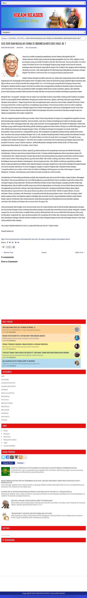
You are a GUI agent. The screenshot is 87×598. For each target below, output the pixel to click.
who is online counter (3, 535)
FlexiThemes (21, 596)
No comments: (31, 47)
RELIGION (5, 410)
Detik (6, 431)
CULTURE (12, 38)
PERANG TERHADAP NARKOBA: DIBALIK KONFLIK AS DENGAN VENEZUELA (25, 344)
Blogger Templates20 (70, 596)
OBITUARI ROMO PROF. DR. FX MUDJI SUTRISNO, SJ (18, 327)
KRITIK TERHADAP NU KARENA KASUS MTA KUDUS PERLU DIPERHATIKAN (44, 468)
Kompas (7, 434)
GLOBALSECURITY (8, 386)
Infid (5, 443)
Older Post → (80, 252)
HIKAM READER (42, 593)
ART (2, 376)
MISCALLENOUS (7, 393)
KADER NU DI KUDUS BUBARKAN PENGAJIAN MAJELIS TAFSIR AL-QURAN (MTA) (36, 491)
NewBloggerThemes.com (45, 596)
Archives (20, 463)
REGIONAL (5, 406)
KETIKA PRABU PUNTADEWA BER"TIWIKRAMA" (32, 500)
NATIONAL (5, 396)
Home (4, 38)
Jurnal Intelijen (9, 446)
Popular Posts (8, 463)
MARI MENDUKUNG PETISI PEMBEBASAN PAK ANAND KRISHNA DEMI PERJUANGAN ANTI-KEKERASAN (41, 482)
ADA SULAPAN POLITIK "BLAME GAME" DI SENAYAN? (18, 361)
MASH (62, 593)
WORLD (4, 420)
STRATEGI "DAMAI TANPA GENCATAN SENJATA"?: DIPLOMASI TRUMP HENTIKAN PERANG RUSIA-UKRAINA (35, 353)
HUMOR (4, 390)
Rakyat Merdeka (10, 440)
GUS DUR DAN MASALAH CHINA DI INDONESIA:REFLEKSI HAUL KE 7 (33, 43)
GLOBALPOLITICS (8, 383)
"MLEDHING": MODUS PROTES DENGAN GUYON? (31, 513)
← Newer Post (7, 252)
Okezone (7, 437)
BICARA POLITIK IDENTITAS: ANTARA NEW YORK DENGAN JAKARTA (23, 336)
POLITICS (20, 38)
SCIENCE (5, 413)
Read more (13, 332)
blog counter (8, 535)
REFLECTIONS (7, 403)
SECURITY (5, 416)
